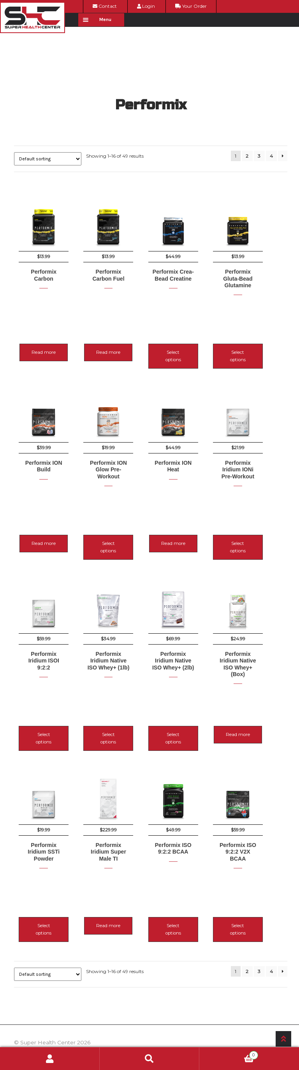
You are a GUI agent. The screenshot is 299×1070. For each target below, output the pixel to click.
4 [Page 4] (271, 156)
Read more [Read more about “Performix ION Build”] (44, 525)
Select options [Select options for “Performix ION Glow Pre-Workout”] (115, 525)
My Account (50, 1058)
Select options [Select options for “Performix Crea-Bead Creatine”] (186, 347)
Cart (228, 1054)
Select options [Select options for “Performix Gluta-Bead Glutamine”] (258, 347)
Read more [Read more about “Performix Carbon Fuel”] (115, 347)
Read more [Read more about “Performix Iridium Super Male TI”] (115, 881)
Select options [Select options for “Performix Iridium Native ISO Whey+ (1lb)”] (115, 703)
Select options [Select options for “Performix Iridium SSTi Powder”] (43, 881)
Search (149, 1058)
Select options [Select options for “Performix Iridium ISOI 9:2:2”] (43, 703)
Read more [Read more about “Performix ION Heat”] (186, 525)
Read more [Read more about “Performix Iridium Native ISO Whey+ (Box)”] (258, 703)
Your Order (191, 6)
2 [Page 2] (247, 156)
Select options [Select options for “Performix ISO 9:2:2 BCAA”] (186, 881)
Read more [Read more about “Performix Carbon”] (44, 347)
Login (146, 6)
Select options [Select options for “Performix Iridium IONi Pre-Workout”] (258, 525)
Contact (105, 6)
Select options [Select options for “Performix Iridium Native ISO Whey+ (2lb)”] (186, 703)
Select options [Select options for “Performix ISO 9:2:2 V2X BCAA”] (258, 881)
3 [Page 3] (259, 156)
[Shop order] (47, 158)
